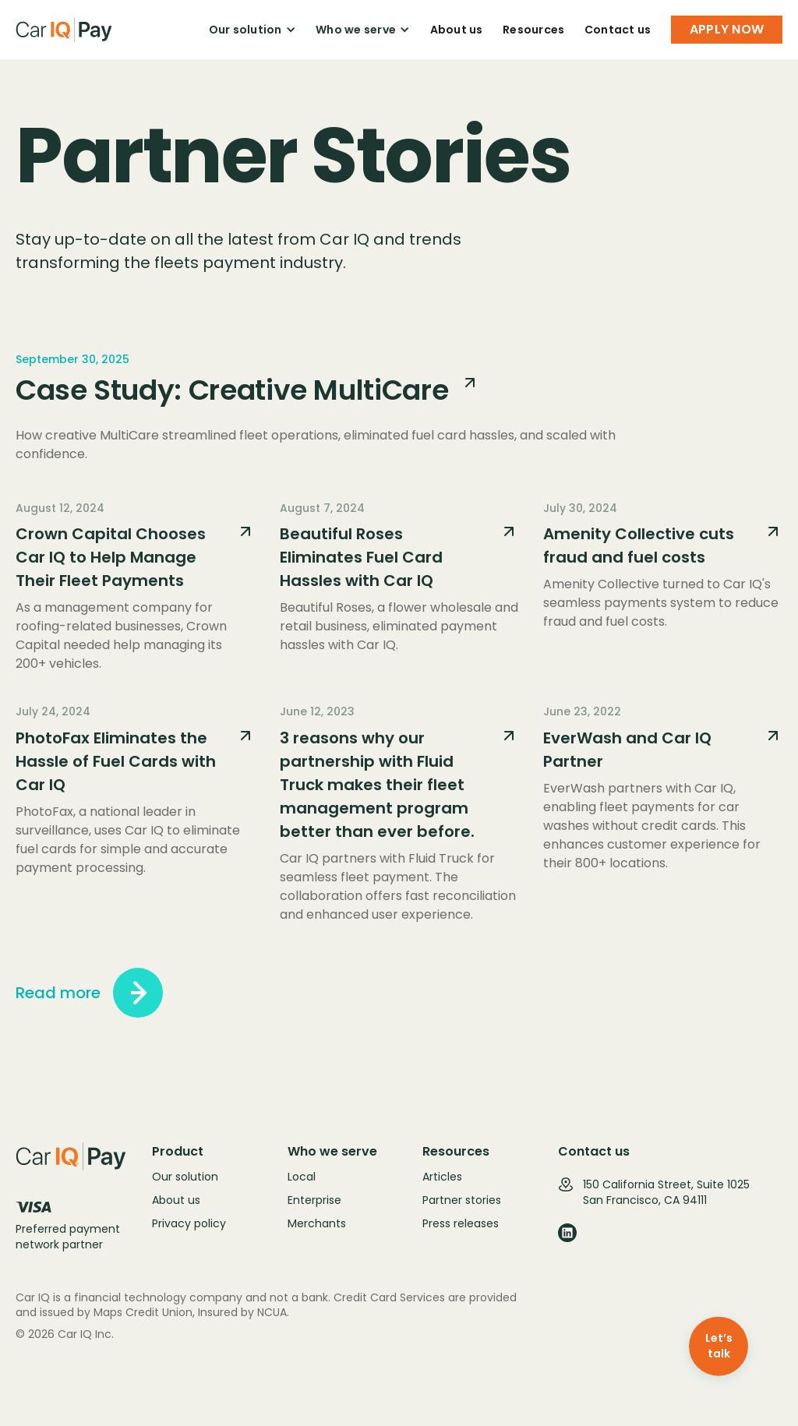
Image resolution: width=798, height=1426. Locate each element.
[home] (64, 29)
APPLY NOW (727, 29)
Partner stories (461, 1200)
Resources (533, 29)
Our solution (185, 1176)
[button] (252, 29)
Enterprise (314, 1200)
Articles (442, 1176)
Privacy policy (189, 1223)
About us (456, 29)
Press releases (460, 1223)
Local (302, 1176)
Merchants (317, 1223)
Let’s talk (719, 1345)
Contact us (617, 29)
